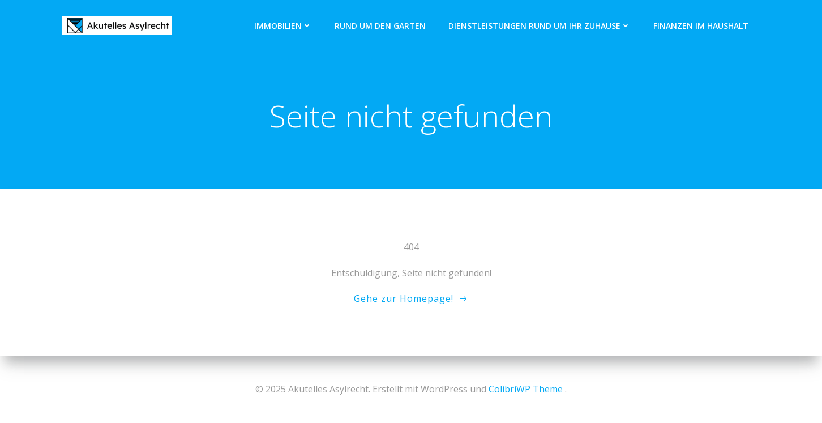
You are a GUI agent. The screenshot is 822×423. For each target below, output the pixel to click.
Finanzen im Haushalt (700, 25)
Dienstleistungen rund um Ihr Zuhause (539, 25)
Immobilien (283, 25)
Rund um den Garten (380, 25)
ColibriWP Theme (526, 389)
